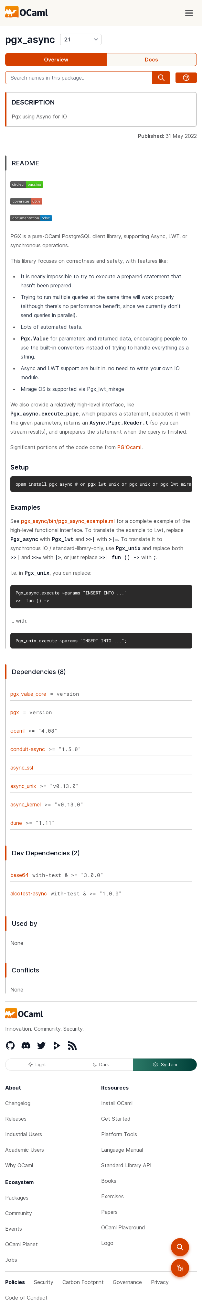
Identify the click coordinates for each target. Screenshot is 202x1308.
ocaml (17, 730)
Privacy (160, 1282)
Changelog (17, 1103)
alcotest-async (28, 893)
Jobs (11, 1260)
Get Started (116, 1118)
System (165, 1065)
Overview (56, 59)
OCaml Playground (123, 1227)
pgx (14, 712)
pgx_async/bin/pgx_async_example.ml (68, 521)
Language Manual (122, 1150)
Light (37, 1064)
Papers (109, 1212)
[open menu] (189, 13)
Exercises (112, 1196)
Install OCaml (117, 1103)
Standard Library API (126, 1165)
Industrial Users (23, 1134)
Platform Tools (119, 1134)
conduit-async (27, 749)
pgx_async (30, 39)
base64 (19, 875)
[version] (80, 39)
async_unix (23, 786)
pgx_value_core (28, 694)
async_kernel (25, 804)
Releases (16, 1118)
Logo (107, 1243)
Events (13, 1228)
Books (108, 1181)
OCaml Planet (21, 1244)
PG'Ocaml (129, 447)
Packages (16, 1197)
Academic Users (24, 1150)
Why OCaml (19, 1165)
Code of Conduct (26, 1297)
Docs (151, 59)
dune (16, 823)
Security (43, 1282)
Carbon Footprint (83, 1282)
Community (18, 1213)
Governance (127, 1282)
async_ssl (21, 767)
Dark (101, 1064)
